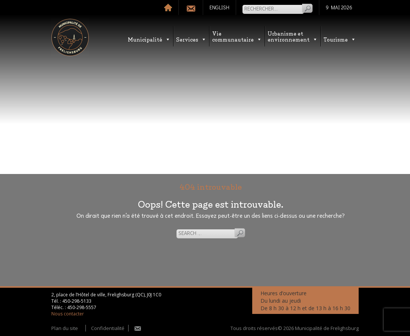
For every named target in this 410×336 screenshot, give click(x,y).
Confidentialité (107, 328)
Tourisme (339, 39)
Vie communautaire (237, 36)
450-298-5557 (81, 307)
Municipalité (149, 39)
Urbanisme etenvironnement (293, 36)
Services (191, 39)
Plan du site (64, 328)
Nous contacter (67, 314)
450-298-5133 (76, 301)
